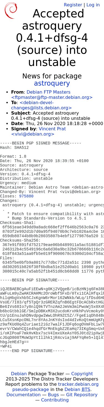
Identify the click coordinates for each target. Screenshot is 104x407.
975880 (26, 196)
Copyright (82, 373)
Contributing (55, 400)
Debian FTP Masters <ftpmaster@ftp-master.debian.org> (52, 94)
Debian (19, 373)
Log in (93, 4)
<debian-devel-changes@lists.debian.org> (41, 105)
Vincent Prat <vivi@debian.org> (38, 131)
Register (73, 4)
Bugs (53, 394)
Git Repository (82, 394)
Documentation (23, 394)
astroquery (52, 83)
